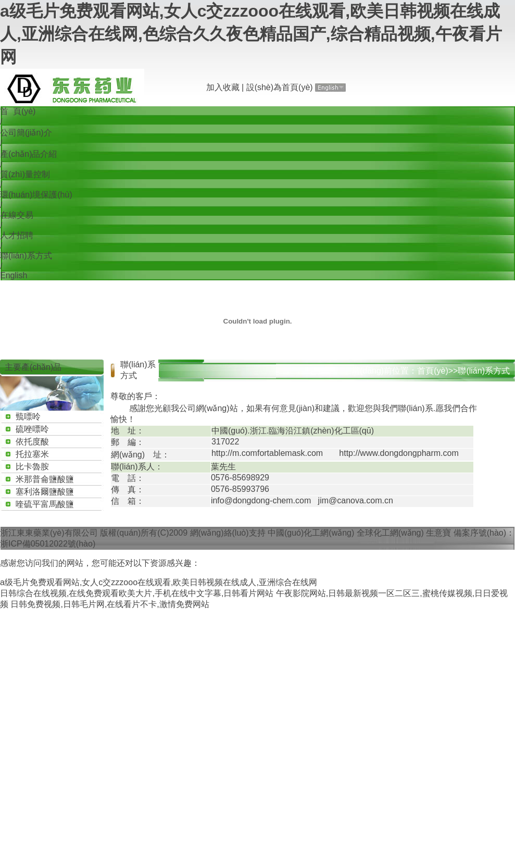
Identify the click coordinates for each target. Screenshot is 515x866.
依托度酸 (32, 441)
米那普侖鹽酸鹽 (45, 479)
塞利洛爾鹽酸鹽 (45, 491)
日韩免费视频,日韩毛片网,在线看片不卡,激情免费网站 (109, 604)
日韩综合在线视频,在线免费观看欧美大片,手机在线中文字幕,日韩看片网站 (136, 593)
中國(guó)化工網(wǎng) (311, 532)
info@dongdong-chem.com (261, 500)
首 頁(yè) (17, 111)
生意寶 (438, 532)
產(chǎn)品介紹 (28, 154)
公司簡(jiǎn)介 (26, 132)
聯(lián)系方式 (26, 255)
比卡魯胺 (32, 466)
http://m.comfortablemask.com (267, 453)
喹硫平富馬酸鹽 (45, 504)
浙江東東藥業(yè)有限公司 (49, 532)
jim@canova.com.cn (355, 500)
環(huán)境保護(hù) (36, 194)
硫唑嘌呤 (32, 429)
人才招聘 (16, 235)
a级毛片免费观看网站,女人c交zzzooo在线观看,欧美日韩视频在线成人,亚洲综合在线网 (158, 582)
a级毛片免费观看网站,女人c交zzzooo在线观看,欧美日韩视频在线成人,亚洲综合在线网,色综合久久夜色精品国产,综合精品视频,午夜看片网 (251, 34)
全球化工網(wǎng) (390, 532)
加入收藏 (223, 87)
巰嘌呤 (28, 416)
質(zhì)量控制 (25, 174)
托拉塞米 (32, 454)
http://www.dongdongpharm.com (398, 453)
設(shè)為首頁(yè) (279, 87)
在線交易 (16, 215)
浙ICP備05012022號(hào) (47, 543)
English (13, 275)
